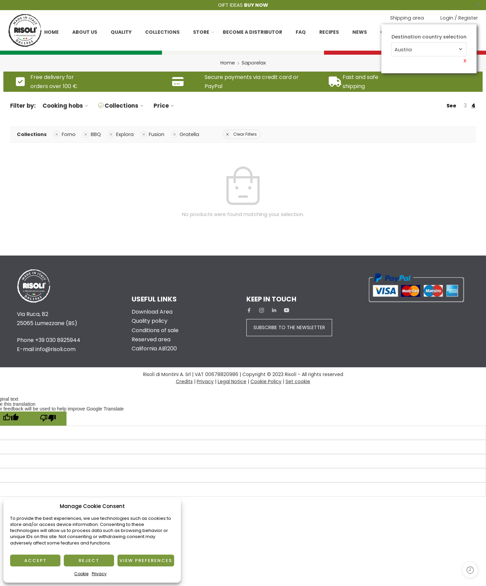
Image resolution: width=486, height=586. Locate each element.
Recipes (329, 32)
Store (201, 32)
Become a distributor (252, 32)
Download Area (152, 312)
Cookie (81, 574)
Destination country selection (429, 36)
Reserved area (151, 339)
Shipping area (407, 18)
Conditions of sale (155, 330)
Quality (121, 32)
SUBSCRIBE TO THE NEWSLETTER (289, 327)
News (359, 32)
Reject (89, 560)
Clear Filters (240, 134)
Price (165, 106)
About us (84, 32)
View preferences (145, 560)
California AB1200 (154, 348)
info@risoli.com (55, 349)
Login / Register (459, 18)
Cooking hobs (66, 106)
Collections (162, 32)
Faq (301, 32)
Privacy (99, 574)
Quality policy (149, 321)
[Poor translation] (47, 418)
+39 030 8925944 (57, 340)
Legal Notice (232, 381)
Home (51, 32)
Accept (35, 560)
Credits (184, 381)
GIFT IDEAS (243, 5)
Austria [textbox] (403, 49)
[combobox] (429, 49)
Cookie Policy (265, 381)
